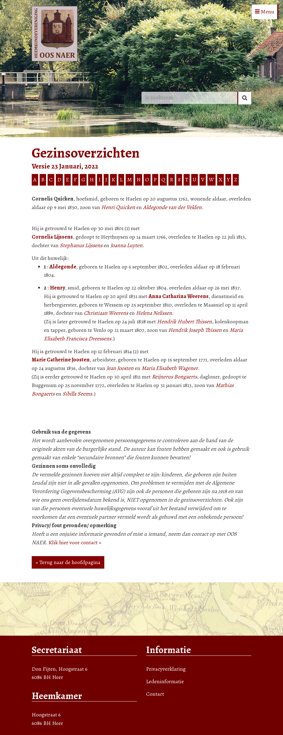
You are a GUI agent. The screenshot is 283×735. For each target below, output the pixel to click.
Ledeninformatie (165, 681)
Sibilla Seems (77, 393)
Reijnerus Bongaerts (174, 376)
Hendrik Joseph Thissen (195, 330)
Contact (155, 694)
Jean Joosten (120, 368)
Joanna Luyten (126, 245)
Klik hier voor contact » (74, 542)
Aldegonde (62, 266)
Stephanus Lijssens (81, 245)
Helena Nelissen (154, 313)
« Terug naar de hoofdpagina (68, 562)
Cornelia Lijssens (52, 236)
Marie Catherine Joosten (61, 359)
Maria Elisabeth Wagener (170, 368)
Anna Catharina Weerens (179, 296)
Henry (57, 287)
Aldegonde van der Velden (172, 207)
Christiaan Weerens (106, 313)
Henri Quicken (118, 207)
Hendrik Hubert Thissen (184, 321)
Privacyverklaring (166, 669)
